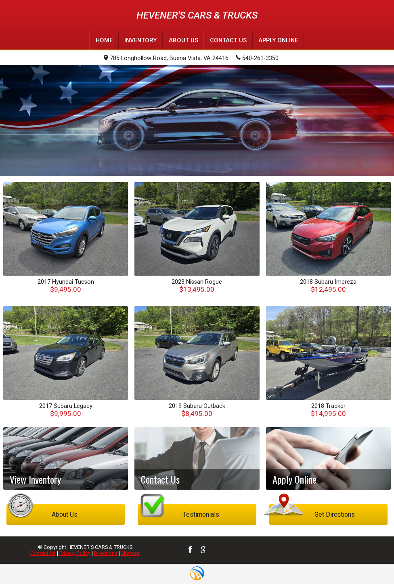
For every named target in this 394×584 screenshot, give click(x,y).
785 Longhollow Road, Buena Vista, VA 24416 (166, 58)
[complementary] (370, 560)
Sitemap (130, 553)
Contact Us (43, 553)
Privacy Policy (74, 553)
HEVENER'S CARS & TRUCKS (197, 15)
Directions (105, 553)
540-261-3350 (257, 58)
